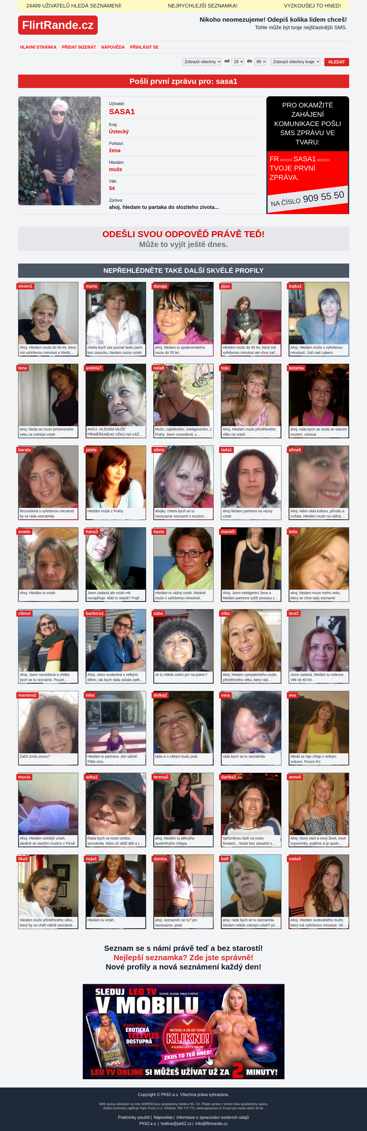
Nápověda (113, 47)
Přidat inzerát (79, 47)
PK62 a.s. (148, 1123)
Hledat (336, 62)
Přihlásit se (144, 47)
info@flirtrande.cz (211, 1123)
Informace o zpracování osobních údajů (212, 1117)
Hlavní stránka (38, 47)
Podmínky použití (134, 1117)
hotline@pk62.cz (176, 1123)
